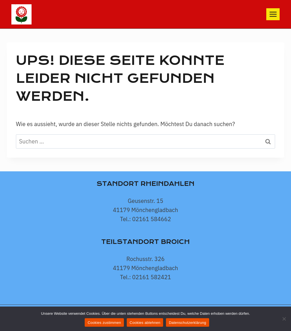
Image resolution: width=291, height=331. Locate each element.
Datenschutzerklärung (187, 322)
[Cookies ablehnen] (284, 319)
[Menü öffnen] (273, 14)
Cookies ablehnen (145, 322)
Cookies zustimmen (104, 322)
